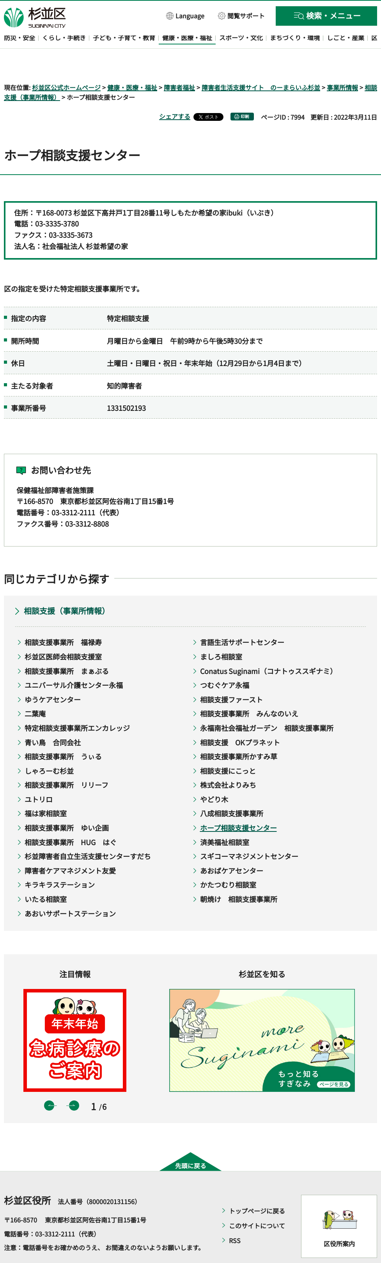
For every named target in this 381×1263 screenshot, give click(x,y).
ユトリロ (39, 776)
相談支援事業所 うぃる (63, 734)
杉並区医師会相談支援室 (63, 634)
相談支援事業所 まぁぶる (67, 648)
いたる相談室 (46, 876)
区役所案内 (339, 1221)
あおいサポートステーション (70, 891)
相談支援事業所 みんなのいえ (249, 691)
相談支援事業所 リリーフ (66, 762)
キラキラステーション (60, 862)
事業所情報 (342, 64)
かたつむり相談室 (228, 862)
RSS (235, 1218)
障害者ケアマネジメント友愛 (70, 848)
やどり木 (214, 776)
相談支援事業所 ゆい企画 (67, 805)
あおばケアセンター (231, 848)
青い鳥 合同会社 (53, 720)
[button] (185, 15)
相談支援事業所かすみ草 (238, 734)
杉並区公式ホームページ (66, 64)
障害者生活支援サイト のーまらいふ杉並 (261, 64)
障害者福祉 (179, 64)
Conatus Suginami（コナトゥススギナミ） (268, 648)
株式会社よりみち (228, 762)
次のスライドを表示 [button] (74, 1083)
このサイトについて (257, 1203)
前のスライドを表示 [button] (49, 1083)
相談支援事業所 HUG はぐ (71, 819)
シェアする (174, 94)
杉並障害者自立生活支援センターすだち (88, 834)
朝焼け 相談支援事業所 (238, 876)
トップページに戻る (257, 1188)
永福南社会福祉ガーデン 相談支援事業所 (266, 705)
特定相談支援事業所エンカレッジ (77, 705)
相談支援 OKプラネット (240, 720)
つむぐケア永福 (224, 663)
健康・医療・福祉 (132, 64)
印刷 (245, 94)
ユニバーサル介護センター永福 (74, 663)
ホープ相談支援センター (238, 805)
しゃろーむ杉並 (49, 748)
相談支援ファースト (231, 677)
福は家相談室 (46, 791)
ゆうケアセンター (53, 677)
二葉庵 (35, 691)
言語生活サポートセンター (242, 620)
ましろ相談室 (221, 634)
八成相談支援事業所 (231, 791)
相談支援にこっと (228, 748)
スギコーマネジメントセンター (249, 834)
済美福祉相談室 (224, 819)
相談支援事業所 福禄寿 (63, 620)
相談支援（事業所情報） (67, 588)
